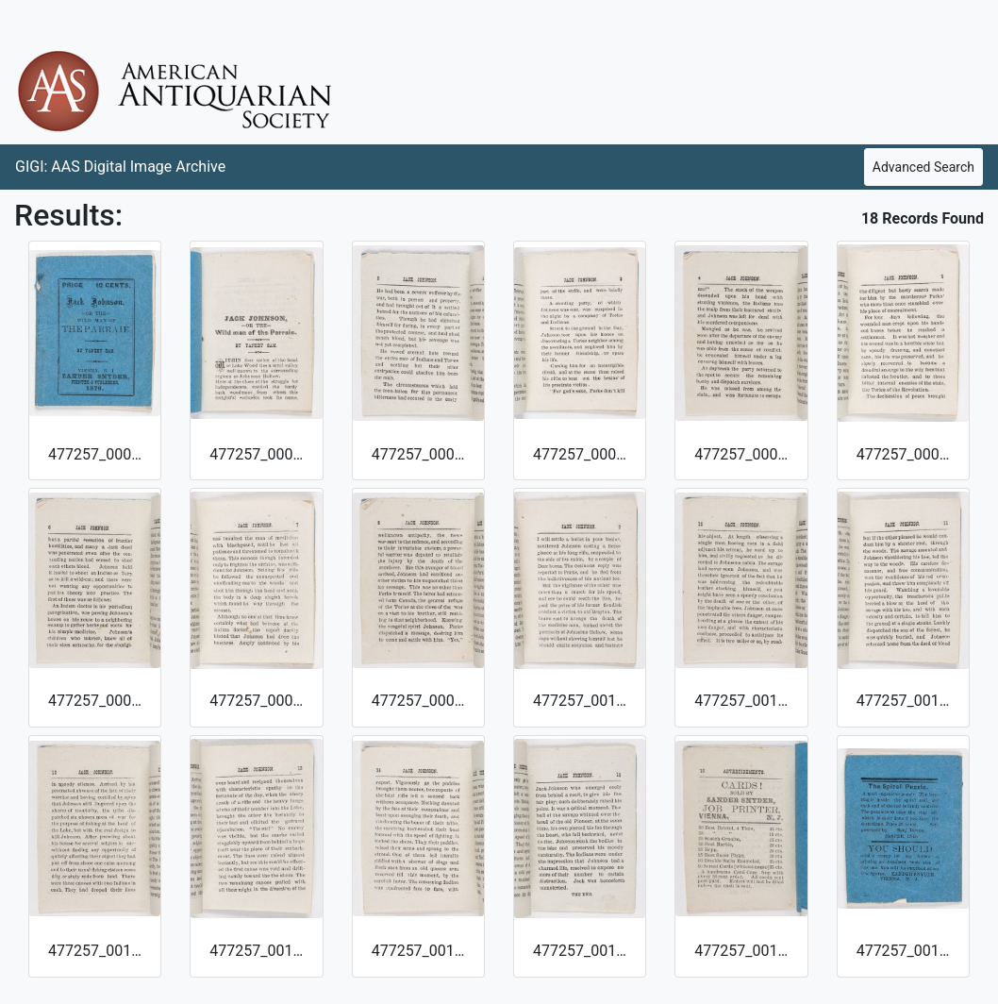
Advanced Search (923, 167)
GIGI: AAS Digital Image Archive (120, 167)
